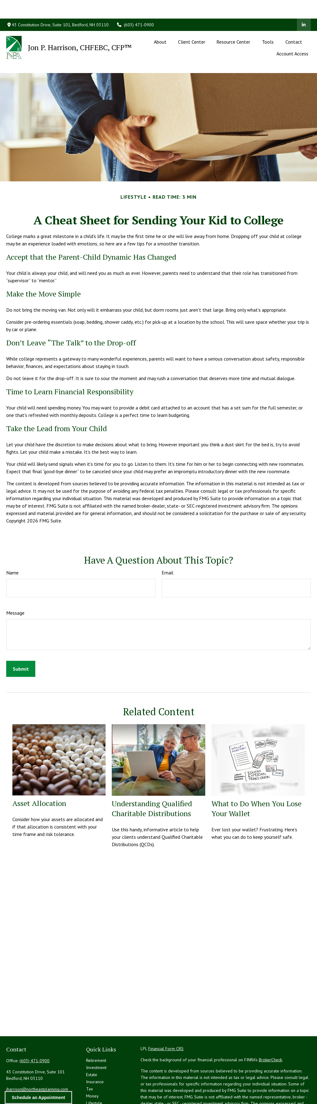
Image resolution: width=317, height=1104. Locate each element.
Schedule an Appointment (38, 1097)
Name (12, 545)
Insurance (95, 1054)
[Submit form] (20, 641)
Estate (91, 1047)
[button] (160, 23)
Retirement (96, 1032)
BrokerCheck (270, 1032)
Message (15, 585)
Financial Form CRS (166, 1021)
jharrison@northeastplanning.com (37, 1061)
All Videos (95, 1089)
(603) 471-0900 (135, 6)
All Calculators (99, 1096)
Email (167, 545)
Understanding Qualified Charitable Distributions (152, 780)
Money (92, 1068)
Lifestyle (94, 1075)
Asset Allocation (39, 775)
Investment (96, 1039)
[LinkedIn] (304, 6)
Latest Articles (99, 1082)
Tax (89, 1061)
